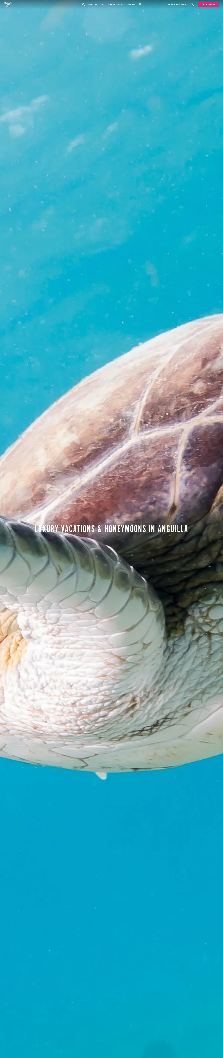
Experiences (116, 4)
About (131, 4)
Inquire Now (208, 4)
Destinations (96, 4)
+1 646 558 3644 (177, 4)
